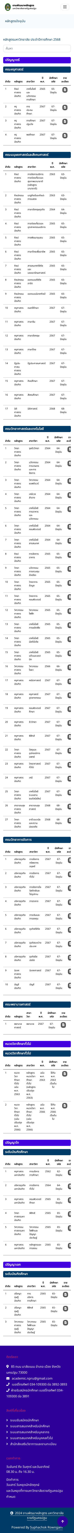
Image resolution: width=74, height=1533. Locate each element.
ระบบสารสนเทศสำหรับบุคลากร (27, 1432)
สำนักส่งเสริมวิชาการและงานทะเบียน (31, 1444)
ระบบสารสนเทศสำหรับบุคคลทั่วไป (29, 1438)
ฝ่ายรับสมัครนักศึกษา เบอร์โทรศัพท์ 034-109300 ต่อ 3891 (34, 1393)
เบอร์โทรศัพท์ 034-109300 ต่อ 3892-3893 (36, 1384)
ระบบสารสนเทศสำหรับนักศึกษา (28, 1426)
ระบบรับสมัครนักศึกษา (22, 1420)
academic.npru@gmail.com (29, 1378)
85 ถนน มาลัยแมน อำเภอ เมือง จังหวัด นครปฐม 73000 (33, 1369)
